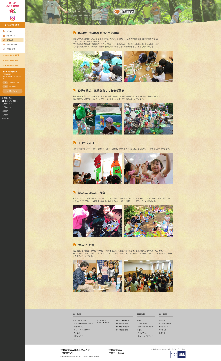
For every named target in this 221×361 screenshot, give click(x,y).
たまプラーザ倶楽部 (79, 320)
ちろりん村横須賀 (105, 321)
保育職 (139, 330)
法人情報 (162, 320)
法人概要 (5, 115)
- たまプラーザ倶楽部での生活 (83, 323)
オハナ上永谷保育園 (12, 25)
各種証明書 (10, 49)
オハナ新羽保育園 (11, 60)
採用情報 (5, 111)
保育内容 (10, 40)
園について (10, 36)
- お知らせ (76, 339)
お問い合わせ (11, 44)
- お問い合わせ (78, 336)
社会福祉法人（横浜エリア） (10, 101)
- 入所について (78, 327)
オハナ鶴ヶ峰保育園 (12, 55)
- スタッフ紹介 (142, 323)
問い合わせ (162, 330)
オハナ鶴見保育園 (11, 66)
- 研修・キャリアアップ (145, 327)
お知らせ (10, 31)
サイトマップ (163, 327)
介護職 (139, 320)
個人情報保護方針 (165, 323)
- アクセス (76, 333)
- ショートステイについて (81, 330)
